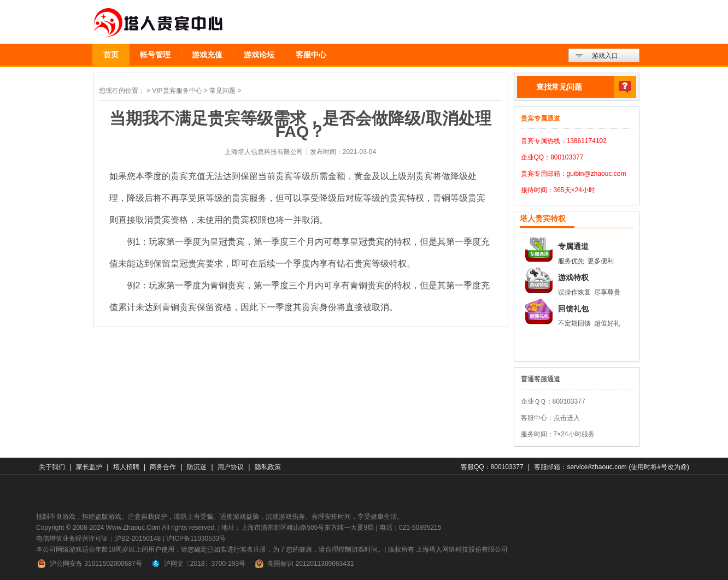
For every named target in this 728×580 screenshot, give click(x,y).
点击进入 (567, 418)
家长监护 (89, 467)
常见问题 (222, 90)
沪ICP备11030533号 (196, 538)
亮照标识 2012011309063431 (304, 563)
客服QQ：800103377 (492, 467)
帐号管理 (155, 54)
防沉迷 (197, 467)
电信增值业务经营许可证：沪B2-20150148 (98, 538)
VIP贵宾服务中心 (177, 90)
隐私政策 (268, 467)
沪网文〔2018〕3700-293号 (197, 563)
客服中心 (311, 54)
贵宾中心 (159, 22)
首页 (111, 54)
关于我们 (52, 467)
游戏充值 (207, 54)
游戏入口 (605, 56)
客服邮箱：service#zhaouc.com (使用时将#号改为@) (611, 467)
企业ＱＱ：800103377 (553, 401)
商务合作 (163, 467)
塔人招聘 (126, 467)
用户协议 (231, 467)
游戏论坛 (259, 54)
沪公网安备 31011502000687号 (89, 563)
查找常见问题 (559, 86)
